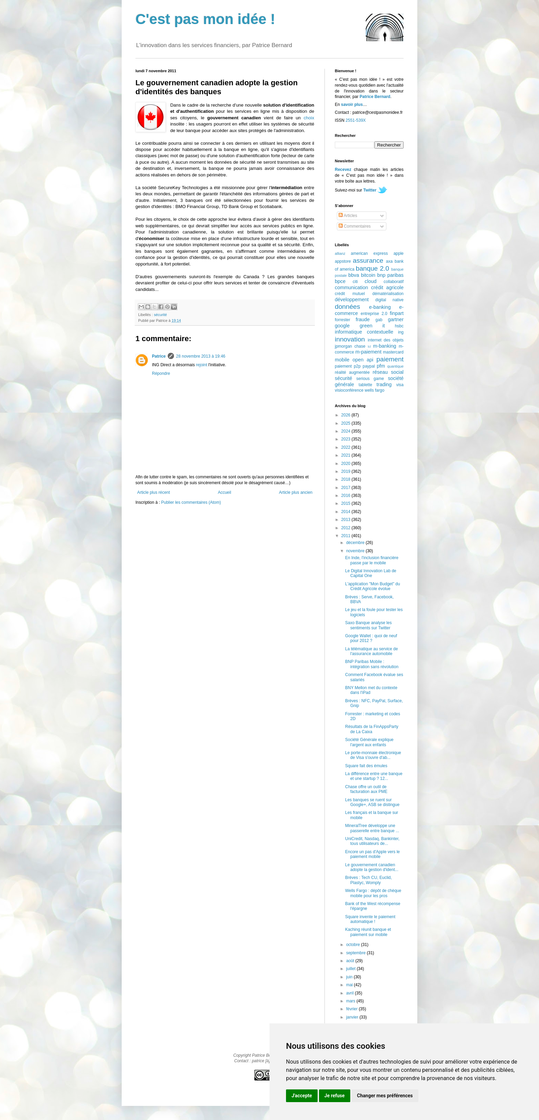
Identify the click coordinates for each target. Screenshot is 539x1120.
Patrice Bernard (375, 96)
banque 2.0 (372, 268)
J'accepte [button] (302, 1095)
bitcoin (368, 275)
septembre (356, 952)
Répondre (161, 373)
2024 (346, 431)
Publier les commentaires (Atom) (191, 502)
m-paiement (368, 352)
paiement (390, 359)
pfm (381, 366)
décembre (356, 542)
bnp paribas (390, 275)
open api (363, 359)
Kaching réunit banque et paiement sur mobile (368, 932)
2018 (346, 479)
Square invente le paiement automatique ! (370, 919)
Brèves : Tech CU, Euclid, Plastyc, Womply (368, 880)
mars (351, 1001)
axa (389, 261)
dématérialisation (388, 293)
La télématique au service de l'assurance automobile (371, 651)
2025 (346, 423)
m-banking (384, 346)
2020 (346, 463)
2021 (346, 455)
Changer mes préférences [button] (385, 1095)
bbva (353, 275)
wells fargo (374, 390)
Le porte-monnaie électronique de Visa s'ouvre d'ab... (373, 755)
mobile (342, 359)
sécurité (160, 315)
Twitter (369, 190)
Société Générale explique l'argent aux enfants (369, 742)
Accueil (224, 492)
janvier (353, 1017)
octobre (353, 944)
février (352, 1009)
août (350, 960)
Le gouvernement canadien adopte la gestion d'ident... (371, 867)
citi (355, 281)
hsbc (399, 326)
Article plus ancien (295, 492)
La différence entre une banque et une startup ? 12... (374, 776)
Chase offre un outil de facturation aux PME (366, 789)
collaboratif (394, 281)
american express (369, 253)
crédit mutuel (350, 293)
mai (350, 984)
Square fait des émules (366, 765)
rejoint (201, 364)
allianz (340, 253)
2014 (346, 511)
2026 (346, 415)
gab (378, 319)
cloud (370, 281)
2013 (346, 519)
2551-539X (355, 120)
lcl (369, 346)
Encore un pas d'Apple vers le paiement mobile (372, 854)
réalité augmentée (352, 372)
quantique (395, 366)
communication (351, 287)
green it (372, 325)
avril (350, 993)
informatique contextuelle (364, 332)
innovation (350, 339)
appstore (343, 261)
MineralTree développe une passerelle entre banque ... (372, 828)
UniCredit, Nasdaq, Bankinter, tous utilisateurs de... (372, 841)
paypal (369, 366)
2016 (346, 495)
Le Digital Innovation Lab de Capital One (370, 573)
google (342, 325)
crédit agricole (387, 287)
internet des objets (386, 340)
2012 (346, 527)
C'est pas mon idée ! (205, 19)
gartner (396, 319)
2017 (346, 487)
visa (400, 384)
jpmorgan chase (350, 346)
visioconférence (349, 390)
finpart (397, 313)
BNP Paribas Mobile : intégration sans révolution (371, 664)
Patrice (159, 356)
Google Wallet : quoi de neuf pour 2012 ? (371, 638)
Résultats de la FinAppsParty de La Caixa (371, 729)
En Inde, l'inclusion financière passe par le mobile (371, 560)
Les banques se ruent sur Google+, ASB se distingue (372, 802)
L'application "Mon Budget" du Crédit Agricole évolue (372, 586)
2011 (346, 535)
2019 (346, 471)
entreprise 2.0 (374, 313)
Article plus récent (153, 492)
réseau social (388, 372)
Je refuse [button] (334, 1095)
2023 (346, 439)
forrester (342, 319)
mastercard (393, 352)
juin (350, 977)
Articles (348, 215)
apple (399, 253)
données (347, 306)
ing (401, 332)
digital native (389, 299)
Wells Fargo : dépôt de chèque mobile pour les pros (373, 893)
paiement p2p (348, 366)
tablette (365, 384)
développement (351, 299)
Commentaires (355, 226)
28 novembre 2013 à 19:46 (200, 356)
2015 (346, 503)
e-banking (379, 307)
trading (384, 384)
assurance (368, 260)
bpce (340, 281)
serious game (370, 378)
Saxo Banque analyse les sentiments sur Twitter (368, 625)
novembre (356, 550)
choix (309, 117)
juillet (351, 968)
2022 (346, 447)
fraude (363, 319)
